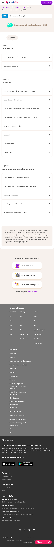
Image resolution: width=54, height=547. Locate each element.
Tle (35, 325)
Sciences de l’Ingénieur (17, 415)
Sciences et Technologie (17, 419)
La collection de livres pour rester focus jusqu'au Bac (17, 514)
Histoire (12, 380)
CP (10, 316)
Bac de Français (39, 330)
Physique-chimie (15, 411)
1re (35, 321)
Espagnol (12, 368)
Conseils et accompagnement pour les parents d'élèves (18, 508)
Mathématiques (14, 398)
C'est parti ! (47, 2)
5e (21, 321)
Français (12, 372)
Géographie (13, 376)
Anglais (12, 357)
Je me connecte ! (33, 292)
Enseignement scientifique (18, 365)
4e (21, 325)
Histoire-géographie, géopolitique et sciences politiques (17, 386)
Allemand (12, 353)
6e (21, 316)
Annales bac (38, 343)
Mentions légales (32, 538)
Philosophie (13, 408)
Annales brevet (25, 339)
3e (21, 330)
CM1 (11, 330)
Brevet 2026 (24, 334)
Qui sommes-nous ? (7, 476)
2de (35, 316)
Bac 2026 (37, 339)
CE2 (10, 325)
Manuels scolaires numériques (11, 520)
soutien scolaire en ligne (32, 448)
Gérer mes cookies (27, 542)
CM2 (11, 334)
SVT (10, 432)
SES (10, 429)
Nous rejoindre (6, 479)
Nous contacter (6, 488)
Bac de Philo (38, 334)
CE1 (10, 321)
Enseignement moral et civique (20, 361)
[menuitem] (12, 37)
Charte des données (39, 540)
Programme (12, 37)
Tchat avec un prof (43, 542)
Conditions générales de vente (14, 540)
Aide (3, 490)
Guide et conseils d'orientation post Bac (13, 502)
